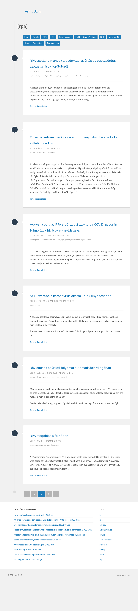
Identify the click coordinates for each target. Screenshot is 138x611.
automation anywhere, (47, 475)
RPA (45, 37)
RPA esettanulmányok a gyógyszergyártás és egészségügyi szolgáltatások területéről (69, 66)
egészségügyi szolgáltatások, (43, 82)
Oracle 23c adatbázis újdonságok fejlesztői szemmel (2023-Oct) (42, 554)
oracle (102, 564)
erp (101, 589)
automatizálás (106, 559)
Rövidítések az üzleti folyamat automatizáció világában (64, 394)
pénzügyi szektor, (75, 257)
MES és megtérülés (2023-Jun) (27, 579)
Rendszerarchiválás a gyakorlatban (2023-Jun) (34, 584)
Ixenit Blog (45, 9)
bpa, (50, 407)
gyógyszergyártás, (65, 82)
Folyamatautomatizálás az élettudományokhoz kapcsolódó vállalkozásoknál (67, 148)
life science (53, 164)
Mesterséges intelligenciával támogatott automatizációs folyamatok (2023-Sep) (49, 564)
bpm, (55, 407)
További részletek (39, 112)
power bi (103, 574)
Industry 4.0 (116, 37)
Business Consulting (33, 43)
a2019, (33, 475)
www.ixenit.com (123, 604)
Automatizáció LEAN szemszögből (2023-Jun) (34, 574)
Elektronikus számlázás (87, 37)
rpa (90, 82)
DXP (104, 37)
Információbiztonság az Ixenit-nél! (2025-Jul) (34, 544)
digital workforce (92, 257)
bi (100, 544)
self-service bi (106, 569)
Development (66, 37)
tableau (103, 554)
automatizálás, (37, 164)
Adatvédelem (53, 43)
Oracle (36, 37)
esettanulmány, (81, 82)
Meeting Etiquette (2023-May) (28, 589)
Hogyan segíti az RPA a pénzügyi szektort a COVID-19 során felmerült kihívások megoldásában (71, 241)
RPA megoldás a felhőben (59, 465)
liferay (102, 579)
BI (53, 37)
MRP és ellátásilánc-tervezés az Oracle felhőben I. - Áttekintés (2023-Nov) (47, 549)
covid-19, (58, 257)
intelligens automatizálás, (42, 257)
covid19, (34, 329)
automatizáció (64, 407)
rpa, (46, 164)
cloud (102, 584)
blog (26, 37)
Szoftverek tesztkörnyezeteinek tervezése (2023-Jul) (38, 569)
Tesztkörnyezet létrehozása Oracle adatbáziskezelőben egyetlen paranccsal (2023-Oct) (53, 559)
